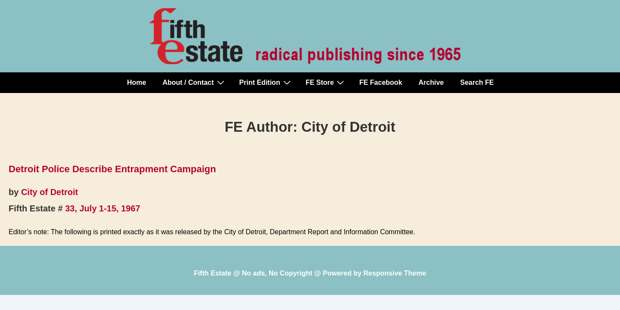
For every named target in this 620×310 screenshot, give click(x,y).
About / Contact (194, 82)
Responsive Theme (394, 273)
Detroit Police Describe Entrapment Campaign (112, 169)
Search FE (477, 82)
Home (136, 82)
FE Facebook (380, 82)
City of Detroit (49, 192)
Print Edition (266, 82)
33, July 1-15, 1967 (102, 208)
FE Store (326, 82)
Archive (431, 82)
